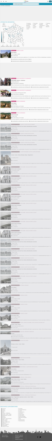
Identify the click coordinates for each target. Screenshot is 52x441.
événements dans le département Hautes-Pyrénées (21, 61)
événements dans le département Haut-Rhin (40, 87)
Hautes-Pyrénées (41, 24)
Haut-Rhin (35, 23)
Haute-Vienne (34, 27)
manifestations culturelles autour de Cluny (19, 109)
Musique (3, 417)
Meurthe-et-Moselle (42, 26)
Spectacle (3, 423)
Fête (2, 412)
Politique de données (19, 439)
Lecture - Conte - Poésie (6, 414)
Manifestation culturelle (6, 415)
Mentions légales (5, 436)
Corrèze (28, 26)
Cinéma (3, 410)
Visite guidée (4, 425)
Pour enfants (4, 420)
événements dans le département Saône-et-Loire (38, 109)
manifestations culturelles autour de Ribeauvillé (20, 87)
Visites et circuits (5, 426)
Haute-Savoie (34, 25)
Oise (40, 27)
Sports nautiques (5, 424)
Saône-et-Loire (48, 24)
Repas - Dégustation (5, 421)
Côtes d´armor (28, 28)
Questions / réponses (19, 435)
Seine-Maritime (47, 26)
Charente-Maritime (28, 25)
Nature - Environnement (6, 418)
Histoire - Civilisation (5, 413)
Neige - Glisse (4, 419)
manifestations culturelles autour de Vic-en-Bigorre (21, 59)
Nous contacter (5, 435)
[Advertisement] (26, 13)
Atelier (3, 409)
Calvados (28, 23)
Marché (3, 416)
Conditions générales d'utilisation (19, 437)
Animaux (3, 408)
